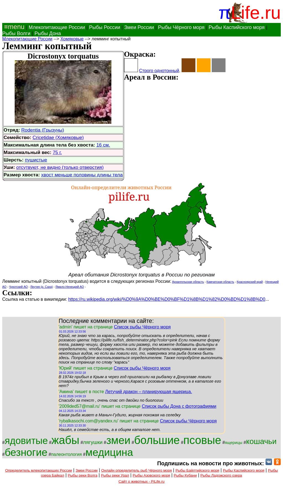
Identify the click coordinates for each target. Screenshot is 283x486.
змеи (118, 440)
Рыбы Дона (48, 33)
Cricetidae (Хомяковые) (58, 137)
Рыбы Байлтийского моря (197, 470)
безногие (26, 452)
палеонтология (66, 454)
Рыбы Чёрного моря (181, 27)
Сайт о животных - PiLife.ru (141, 481)
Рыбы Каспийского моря (237, 27)
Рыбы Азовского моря (151, 475)
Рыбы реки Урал (115, 475)
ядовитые (26, 440)
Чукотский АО (18, 286)
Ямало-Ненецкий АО (70, 286)
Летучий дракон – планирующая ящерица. (148, 391)
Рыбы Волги (16, 33)
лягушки (93, 442)
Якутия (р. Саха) (41, 286)
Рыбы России (104, 27)
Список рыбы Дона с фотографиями (179, 406)
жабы (65, 440)
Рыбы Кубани (185, 475)
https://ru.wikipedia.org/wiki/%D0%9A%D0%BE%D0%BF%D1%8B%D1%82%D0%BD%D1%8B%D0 (166, 299)
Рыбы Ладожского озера (221, 475)
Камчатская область (220, 281)
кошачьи (261, 441)
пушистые (36, 160)
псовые (202, 440)
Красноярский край (250, 281)
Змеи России (139, 27)
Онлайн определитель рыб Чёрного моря (136, 470)
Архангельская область (188, 281)
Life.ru (256, 12)
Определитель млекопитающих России (38, 470)
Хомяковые (71, 38)
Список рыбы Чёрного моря (142, 327)
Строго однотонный (159, 70)
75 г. (57, 152)
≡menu (13, 26)
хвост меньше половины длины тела (82, 174)
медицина (109, 452)
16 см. (103, 145)
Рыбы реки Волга (82, 475)
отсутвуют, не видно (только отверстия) (60, 167)
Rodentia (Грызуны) (42, 130)
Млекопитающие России (56, 27)
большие (157, 440)
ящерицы (233, 442)
